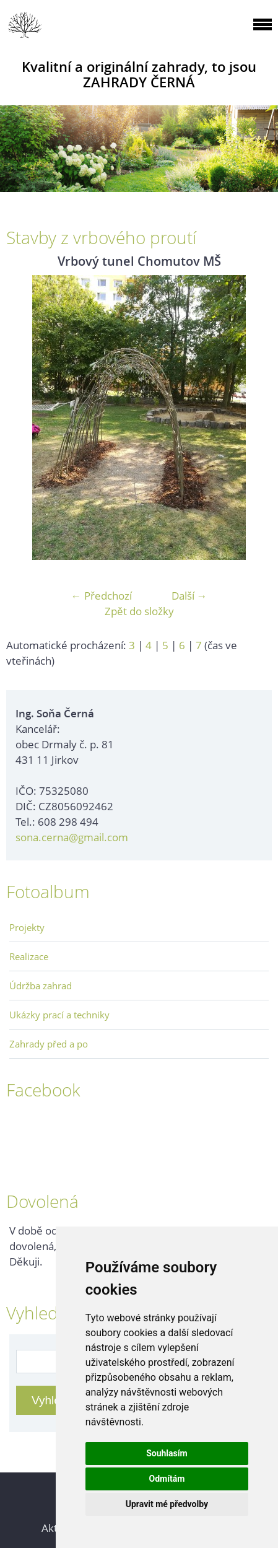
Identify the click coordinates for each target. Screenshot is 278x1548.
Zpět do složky (139, 611)
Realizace (28, 956)
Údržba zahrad (40, 985)
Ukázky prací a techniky (59, 1014)
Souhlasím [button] (167, 1453)
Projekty (27, 927)
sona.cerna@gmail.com (71, 837)
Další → (189, 595)
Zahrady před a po (48, 1044)
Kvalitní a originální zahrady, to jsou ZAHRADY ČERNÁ (139, 74)
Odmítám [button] (167, 1479)
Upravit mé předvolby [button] (167, 1504)
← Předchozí (101, 595)
